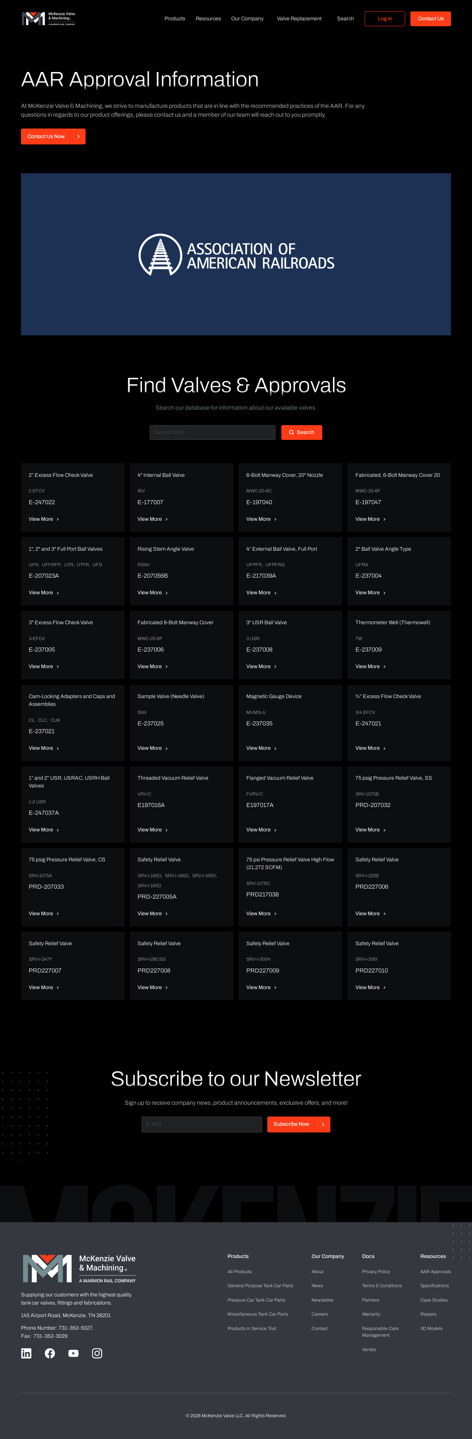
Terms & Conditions (382, 1285)
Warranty (371, 1314)
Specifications (434, 1285)
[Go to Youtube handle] (73, 1353)
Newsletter (323, 1300)
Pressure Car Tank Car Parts (256, 1300)
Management (380, 1331)
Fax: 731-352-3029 (44, 1336)
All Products (240, 1271)
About (318, 1271)
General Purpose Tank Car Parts (260, 1285)
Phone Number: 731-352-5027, (57, 1328)
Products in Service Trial (252, 1328)
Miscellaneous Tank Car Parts (258, 1314)
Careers (320, 1314)
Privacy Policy (376, 1271)
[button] (174, 18)
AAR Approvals (435, 1271)
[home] (48, 18)
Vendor (369, 1349)
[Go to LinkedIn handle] (26, 1353)
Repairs (428, 1314)
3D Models (431, 1328)
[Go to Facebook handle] (50, 1353)
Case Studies (434, 1300)
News (317, 1285)
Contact (320, 1328)
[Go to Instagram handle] (97, 1353)
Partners (370, 1300)
